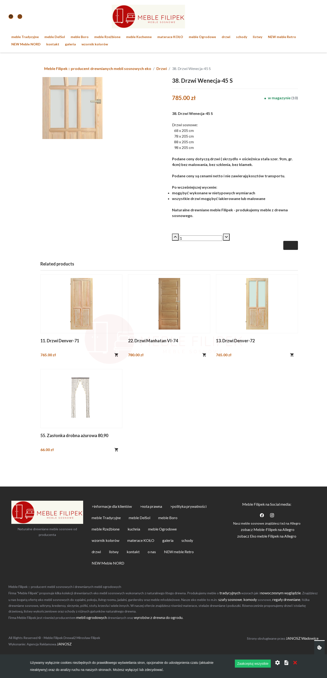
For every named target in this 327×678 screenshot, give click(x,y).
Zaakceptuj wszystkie (252, 663)
